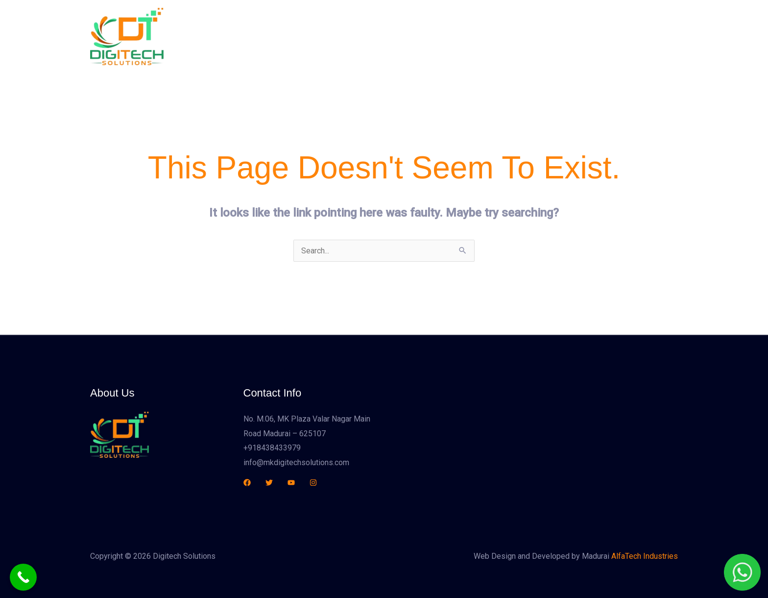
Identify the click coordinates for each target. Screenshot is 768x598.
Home (364, 36)
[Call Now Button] (23, 577)
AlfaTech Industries (644, 556)
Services (452, 36)
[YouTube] (291, 482)
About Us (405, 36)
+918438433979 (272, 447)
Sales (493, 36)
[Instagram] (313, 482)
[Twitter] (269, 482)
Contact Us (536, 36)
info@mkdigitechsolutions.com (296, 462)
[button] (625, 36)
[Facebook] (247, 482)
